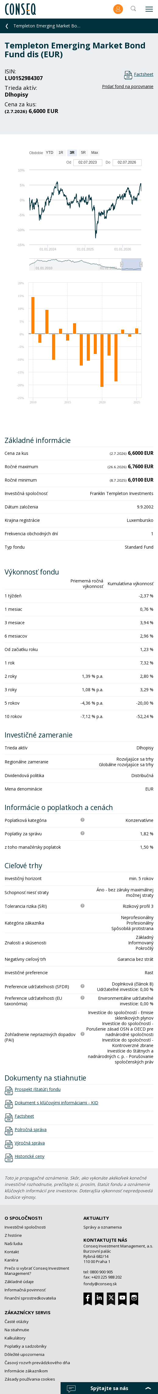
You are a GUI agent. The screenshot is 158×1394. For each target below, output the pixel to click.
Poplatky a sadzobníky (26, 1346)
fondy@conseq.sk (100, 1283)
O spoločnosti (23, 1218)
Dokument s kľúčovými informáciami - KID (56, 1103)
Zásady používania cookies (30, 1379)
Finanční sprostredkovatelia (30, 1298)
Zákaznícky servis (28, 1312)
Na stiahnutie (17, 1329)
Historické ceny (29, 1156)
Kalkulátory (15, 1338)
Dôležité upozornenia (24, 1354)
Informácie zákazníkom (26, 1371)
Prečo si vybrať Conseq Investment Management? (37, 1270)
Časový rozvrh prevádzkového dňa (37, 1362)
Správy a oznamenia (102, 1227)
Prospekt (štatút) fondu (38, 1089)
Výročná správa (30, 1143)
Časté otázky (17, 1321)
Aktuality (96, 1218)
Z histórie (13, 1235)
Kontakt (12, 1251)
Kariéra (11, 1260)
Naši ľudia (14, 1243)
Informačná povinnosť (25, 1290)
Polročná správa (31, 1129)
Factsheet (143, 74)
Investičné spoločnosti (25, 1227)
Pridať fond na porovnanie (127, 86)
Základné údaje (19, 1281)
